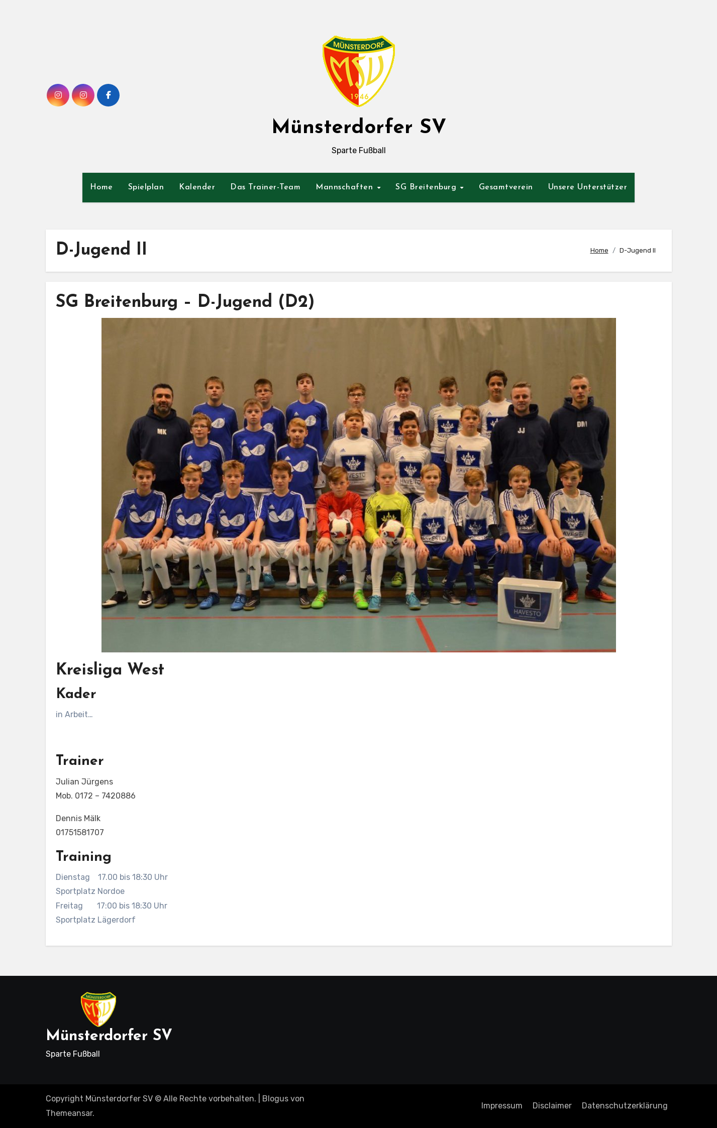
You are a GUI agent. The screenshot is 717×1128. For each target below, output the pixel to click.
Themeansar (69, 1113)
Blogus (275, 1098)
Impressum (502, 1105)
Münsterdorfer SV (358, 128)
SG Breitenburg (427, 187)
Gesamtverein (506, 187)
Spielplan (146, 187)
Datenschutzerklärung (625, 1105)
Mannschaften (346, 187)
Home (101, 187)
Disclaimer (552, 1105)
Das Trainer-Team (265, 187)
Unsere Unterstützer (588, 187)
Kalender (197, 187)
